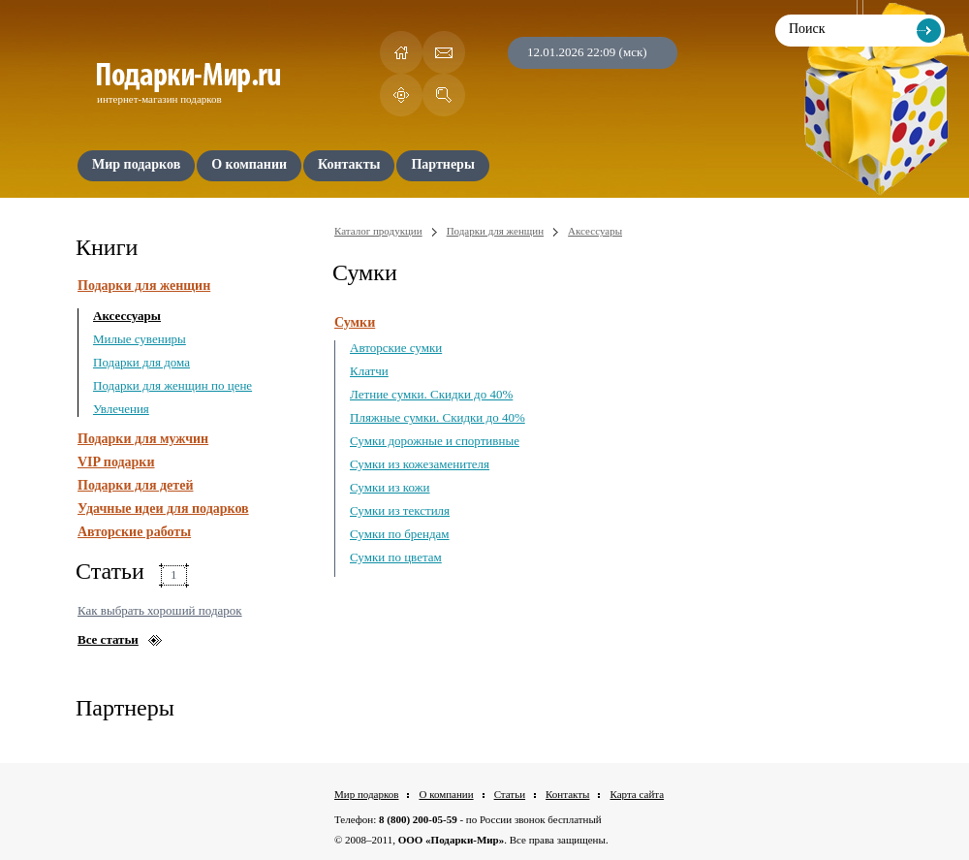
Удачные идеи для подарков (163, 508)
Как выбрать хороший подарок (160, 610)
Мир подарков (366, 794)
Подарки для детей (135, 485)
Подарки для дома (141, 362)
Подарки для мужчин (143, 438)
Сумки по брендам (400, 533)
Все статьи (108, 639)
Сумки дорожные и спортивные (434, 440)
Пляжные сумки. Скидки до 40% (437, 417)
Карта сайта (637, 794)
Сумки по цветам (396, 557)
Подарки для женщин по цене (172, 385)
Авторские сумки (396, 347)
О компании (446, 794)
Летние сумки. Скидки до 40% (431, 394)
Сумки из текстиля (400, 510)
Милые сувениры (139, 339)
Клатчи (369, 371)
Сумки (354, 322)
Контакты (567, 794)
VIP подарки (116, 462)
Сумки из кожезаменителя (419, 464)
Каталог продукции (378, 231)
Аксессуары (127, 315)
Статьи (509, 794)
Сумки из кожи (390, 487)
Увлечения (121, 408)
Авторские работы (134, 532)
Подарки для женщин (144, 285)
